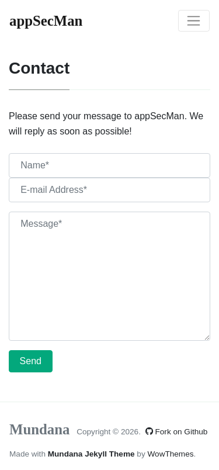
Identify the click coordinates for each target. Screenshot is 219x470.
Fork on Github (176, 431)
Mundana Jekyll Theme (92, 454)
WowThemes (170, 454)
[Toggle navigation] (194, 21)
